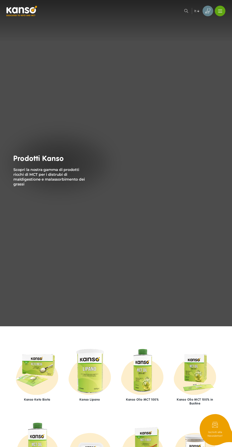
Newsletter (216, 429)
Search (186, 11)
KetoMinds (207, 11)
